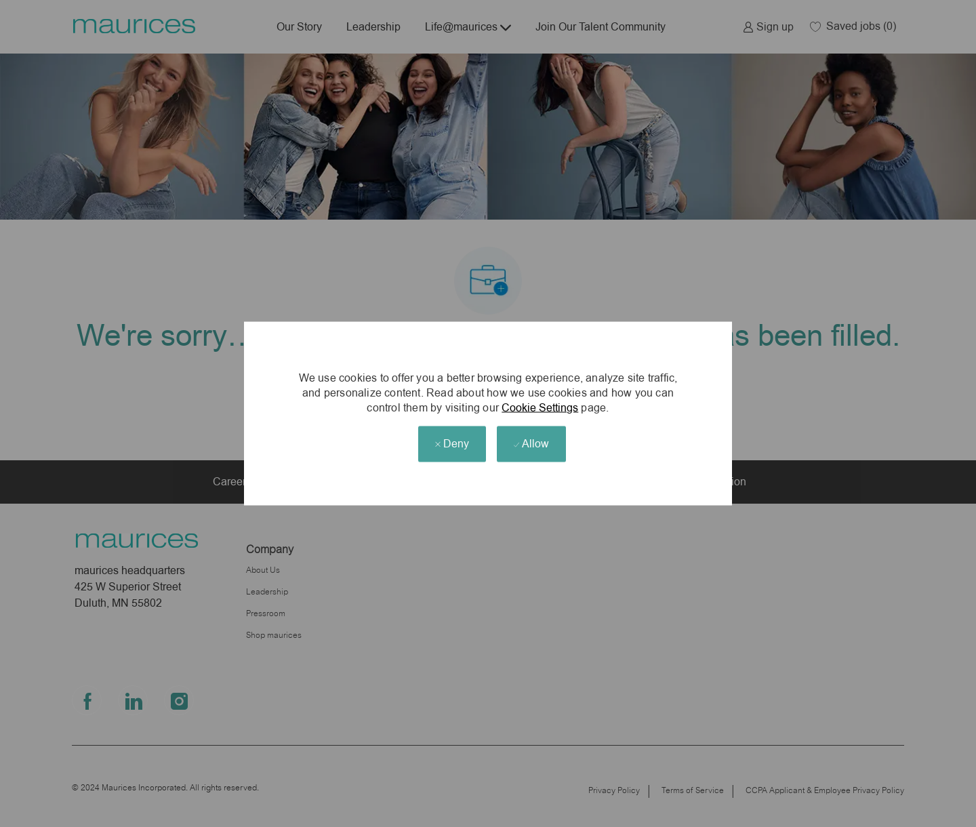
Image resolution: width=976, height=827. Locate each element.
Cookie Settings (540, 407)
